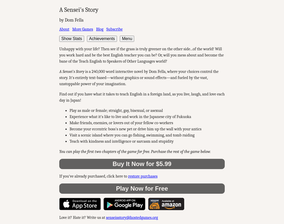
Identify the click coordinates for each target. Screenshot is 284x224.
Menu (127, 38)
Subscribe (114, 29)
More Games (82, 29)
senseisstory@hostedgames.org (132, 217)
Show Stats (71, 38)
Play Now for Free (142, 188)
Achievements (102, 38)
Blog (99, 29)
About (64, 29)
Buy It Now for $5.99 (142, 163)
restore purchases (143, 176)
